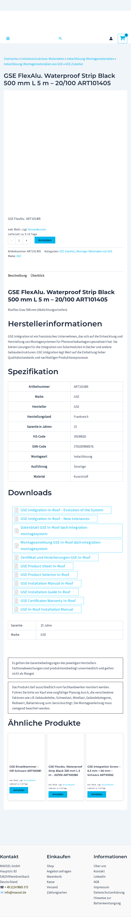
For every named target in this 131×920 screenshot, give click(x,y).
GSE (18, 256)
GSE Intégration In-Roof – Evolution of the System (62, 510)
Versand (52, 887)
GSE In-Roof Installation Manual (47, 609)
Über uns (100, 866)
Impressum (101, 887)
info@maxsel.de (15, 892)
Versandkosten (37, 229)
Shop (50, 866)
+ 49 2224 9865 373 (16, 887)
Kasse (51, 882)
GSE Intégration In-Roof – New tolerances (55, 518)
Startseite (11, 59)
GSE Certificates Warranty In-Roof (48, 600)
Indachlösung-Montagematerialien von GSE (33, 64)
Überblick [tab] (37, 275)
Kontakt (99, 871)
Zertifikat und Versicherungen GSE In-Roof (55, 557)
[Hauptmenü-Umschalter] (8, 38)
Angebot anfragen (59, 871)
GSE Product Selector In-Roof (45, 574)
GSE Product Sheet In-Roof (43, 566)
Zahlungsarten (57, 892)
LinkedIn (100, 876)
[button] (60, 38)
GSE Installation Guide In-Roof (45, 591)
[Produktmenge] (19, 240)
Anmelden (45, 240)
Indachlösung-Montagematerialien (90, 59)
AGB (96, 882)
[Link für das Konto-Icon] (111, 38)
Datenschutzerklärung (109, 892)
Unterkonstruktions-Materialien (42, 59)
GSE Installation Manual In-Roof (47, 583)
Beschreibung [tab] (17, 275)
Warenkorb (54, 876)
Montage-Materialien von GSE (94, 251)
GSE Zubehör (74, 64)
